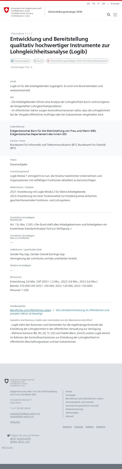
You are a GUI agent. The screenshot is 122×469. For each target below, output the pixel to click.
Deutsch (67, 426)
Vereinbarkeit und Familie (80, 402)
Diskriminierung (74, 409)
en (103, 3)
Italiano (90, 426)
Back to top (7, 447)
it (98, 3)
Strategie (71, 395)
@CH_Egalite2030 (20, 438)
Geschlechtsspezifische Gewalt (82, 405)
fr (93, 3)
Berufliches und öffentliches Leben (30, 310)
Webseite (15, 422)
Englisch (100, 426)
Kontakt (115, 3)
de (88, 3)
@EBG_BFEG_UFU (20, 441)
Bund (38, 60)
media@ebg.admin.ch (22, 416)
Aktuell (69, 416)
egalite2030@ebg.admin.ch (25, 413)
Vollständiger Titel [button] (22, 67)
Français (78, 426)
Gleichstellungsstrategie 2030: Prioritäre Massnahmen (77, 60)
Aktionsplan (72, 412)
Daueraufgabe (20, 60)
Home (69, 391)
